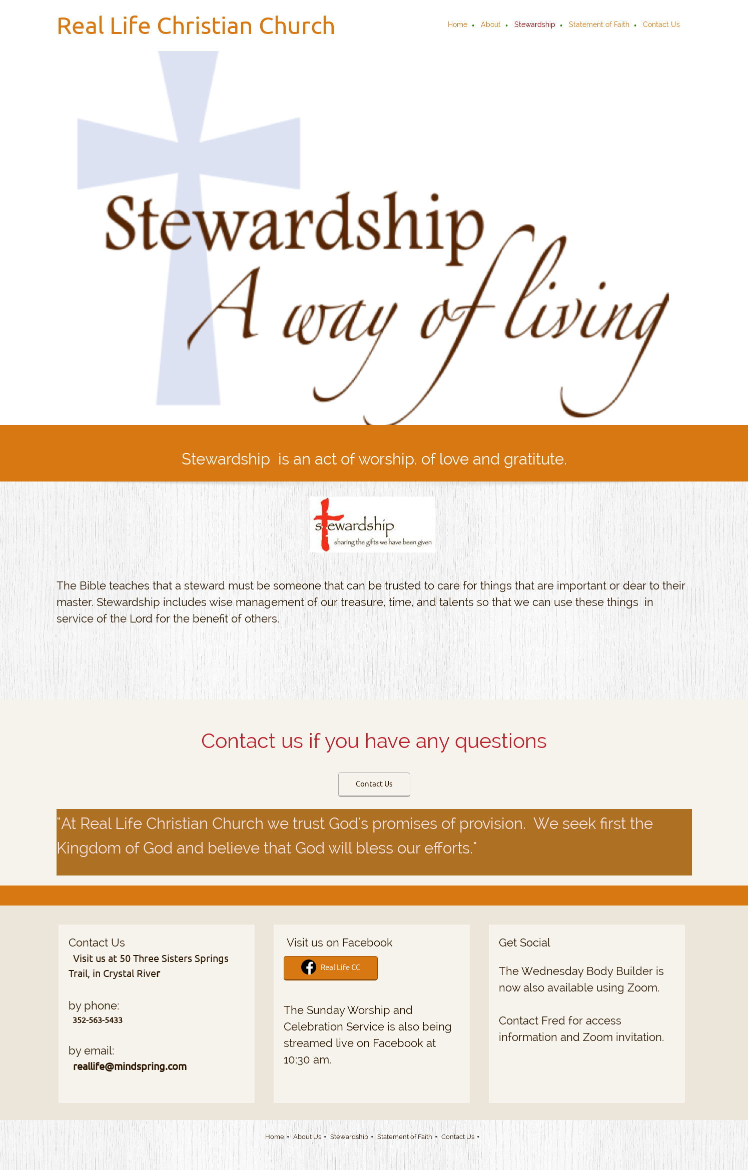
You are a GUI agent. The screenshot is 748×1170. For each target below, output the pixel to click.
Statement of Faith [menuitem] (404, 1136)
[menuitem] (458, 25)
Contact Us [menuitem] (457, 1136)
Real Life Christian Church (196, 25)
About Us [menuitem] (307, 1136)
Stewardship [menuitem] (349, 1136)
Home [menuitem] (274, 1136)
